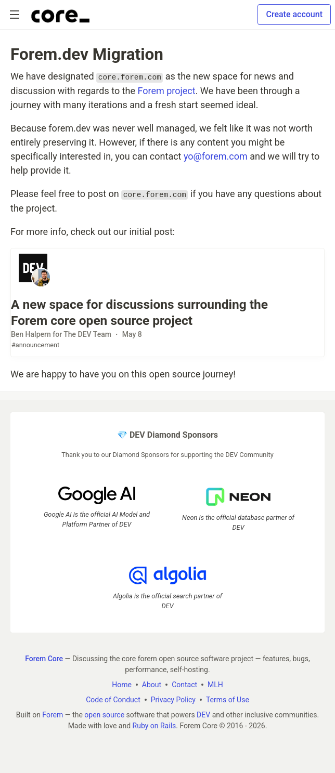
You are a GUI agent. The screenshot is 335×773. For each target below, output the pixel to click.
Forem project (166, 90)
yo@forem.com (216, 156)
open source (104, 715)
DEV (203, 715)
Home (122, 684)
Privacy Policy (173, 700)
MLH (215, 684)
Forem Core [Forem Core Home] (44, 658)
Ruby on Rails (154, 726)
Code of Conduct (113, 700)
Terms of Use (227, 700)
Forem (52, 715)
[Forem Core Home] (60, 14)
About (151, 684)
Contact (184, 684)
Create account (294, 14)
